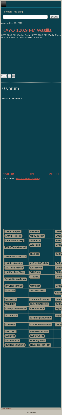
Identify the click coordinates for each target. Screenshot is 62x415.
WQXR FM (35, 286)
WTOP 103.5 (11, 315)
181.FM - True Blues (14, 272)
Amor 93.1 (35, 240)
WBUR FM (10, 304)
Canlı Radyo (6, 408)
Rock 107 (34, 254)
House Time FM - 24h (40, 345)
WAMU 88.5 (10, 299)
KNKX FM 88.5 (37, 308)
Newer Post (8, 174)
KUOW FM (10, 324)
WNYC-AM (35, 272)
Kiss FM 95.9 (36, 268)
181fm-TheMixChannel (15, 247)
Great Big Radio (37, 340)
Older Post (54, 174)
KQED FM (10, 290)
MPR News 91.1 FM (39, 331)
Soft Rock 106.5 (37, 290)
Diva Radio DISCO (13, 286)
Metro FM (34, 231)
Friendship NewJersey (15, 279)
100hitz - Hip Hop (13, 236)
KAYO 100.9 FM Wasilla (27, 30)
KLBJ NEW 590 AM (39, 304)
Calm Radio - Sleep (14, 240)
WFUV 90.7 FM (37, 236)
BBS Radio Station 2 (15, 345)
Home (31, 174)
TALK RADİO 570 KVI (40, 299)
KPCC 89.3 (10, 331)
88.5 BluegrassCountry (40, 318)
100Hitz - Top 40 (12, 231)
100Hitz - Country (13, 263)
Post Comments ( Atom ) (28, 178)
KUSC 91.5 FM (37, 336)
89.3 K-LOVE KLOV (39, 263)
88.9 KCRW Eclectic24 (40, 324)
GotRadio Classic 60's (15, 256)
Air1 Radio (35, 245)
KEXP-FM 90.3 (12, 340)
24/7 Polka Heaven (14, 268)
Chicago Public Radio (15, 308)
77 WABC (34, 277)
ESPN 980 (10, 336)
